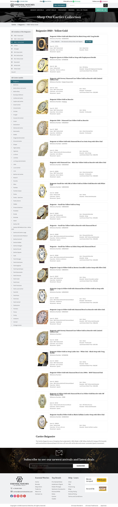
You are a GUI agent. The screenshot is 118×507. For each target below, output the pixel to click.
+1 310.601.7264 (22, 1)
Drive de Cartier (16, 141)
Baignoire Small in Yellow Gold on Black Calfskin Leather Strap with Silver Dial (77, 414)
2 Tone (14, 45)
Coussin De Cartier (17, 118)
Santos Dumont (16, 239)
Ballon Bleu (15, 91)
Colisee (14, 111)
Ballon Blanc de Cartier (18, 88)
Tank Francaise (16, 285)
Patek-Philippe (56, 486)
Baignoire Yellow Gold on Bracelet (61, 99)
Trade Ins (38, 489)
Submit (105, 5)
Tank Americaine (16, 262)
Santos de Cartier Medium (19, 236)
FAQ (69, 484)
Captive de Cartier (17, 101)
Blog (69, 489)
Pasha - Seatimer (17, 197)
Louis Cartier (15, 167)
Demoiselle (15, 131)
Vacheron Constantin (58, 489)
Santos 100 (15, 224)
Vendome (15, 318)
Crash (14, 121)
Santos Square (16, 252)
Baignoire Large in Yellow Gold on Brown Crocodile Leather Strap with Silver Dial (78, 267)
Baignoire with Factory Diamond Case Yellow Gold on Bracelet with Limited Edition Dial (76, 79)
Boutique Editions (17, 95)
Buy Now (89, 41)
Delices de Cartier (17, 128)
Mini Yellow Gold (17, 59)
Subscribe (81, 466)
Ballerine (14, 85)
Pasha (14, 194)
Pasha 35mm (16, 201)
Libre (13, 164)
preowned (62, 10)
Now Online (47, 1)
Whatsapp (76, 1)
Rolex (53, 493)
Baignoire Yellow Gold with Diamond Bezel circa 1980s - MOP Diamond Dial (76, 372)
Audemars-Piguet (57, 484)
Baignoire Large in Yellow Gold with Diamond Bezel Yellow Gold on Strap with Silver (77, 289)
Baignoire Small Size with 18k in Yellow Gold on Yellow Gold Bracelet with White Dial (77, 184)
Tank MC (14, 292)
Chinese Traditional (92, 505)
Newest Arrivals (37, 10)
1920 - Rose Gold (17, 36)
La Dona (14, 154)
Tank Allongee (16, 259)
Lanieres (14, 158)
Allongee (15, 49)
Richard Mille (56, 491)
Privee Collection (17, 207)
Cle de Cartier (16, 108)
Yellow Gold (15, 69)
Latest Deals (51, 10)
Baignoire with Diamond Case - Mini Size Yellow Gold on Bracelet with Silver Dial (78, 162)
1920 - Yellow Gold (17, 42)
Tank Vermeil (15, 302)
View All (13, 72)
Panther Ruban (16, 191)
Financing (71, 486)
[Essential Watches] (22, 5)
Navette (14, 181)
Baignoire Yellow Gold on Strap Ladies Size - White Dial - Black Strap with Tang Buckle (77, 352)
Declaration (15, 124)
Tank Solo (15, 298)
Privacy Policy (72, 491)
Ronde (14, 214)
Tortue (14, 312)
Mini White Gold (17, 55)
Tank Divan (15, 282)
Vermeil (14, 322)
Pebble (14, 204)
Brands (71, 10)
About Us (101, 10)
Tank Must (15, 295)
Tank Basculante (16, 272)
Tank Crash (15, 279)
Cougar (14, 114)
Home (37, 482)
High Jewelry (15, 148)
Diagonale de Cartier (18, 138)
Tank (13, 255)
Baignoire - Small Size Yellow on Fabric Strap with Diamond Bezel (72, 246)
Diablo (14, 134)
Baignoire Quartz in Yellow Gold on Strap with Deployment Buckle (73, 57)
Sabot (14, 220)
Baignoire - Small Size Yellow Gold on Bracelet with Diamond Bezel (73, 225)
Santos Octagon (16, 245)
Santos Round (16, 249)
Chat (69, 482)
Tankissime (15, 305)
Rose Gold (15, 62)
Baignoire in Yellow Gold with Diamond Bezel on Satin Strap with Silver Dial (76, 141)
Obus (13, 184)
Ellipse (14, 144)
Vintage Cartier (16, 325)
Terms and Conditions (75, 496)
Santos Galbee (16, 242)
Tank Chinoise (16, 275)
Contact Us (38, 493)
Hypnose (14, 151)
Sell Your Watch (59, 5)
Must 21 (14, 177)
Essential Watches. (28, 505)
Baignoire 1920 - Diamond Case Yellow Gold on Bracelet (69, 120)
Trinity (14, 315)
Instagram (104, 1)
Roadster (14, 211)
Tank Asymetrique (17, 269)
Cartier (54, 496)
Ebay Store (38, 486)
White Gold (15, 65)
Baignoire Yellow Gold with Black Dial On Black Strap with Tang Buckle (74, 36)
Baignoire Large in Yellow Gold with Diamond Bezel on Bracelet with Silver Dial (77, 309)
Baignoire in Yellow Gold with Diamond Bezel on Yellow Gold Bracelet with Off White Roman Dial (77, 394)
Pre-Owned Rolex (57, 482)
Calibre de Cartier (17, 98)
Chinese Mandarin (77, 505)
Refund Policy (72, 493)
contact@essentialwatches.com (22, 492)
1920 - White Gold (17, 39)
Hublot (54, 498)
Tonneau (14, 308)
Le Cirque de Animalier (18, 161)
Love (13, 171)
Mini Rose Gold (16, 52)
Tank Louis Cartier (17, 289)
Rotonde (14, 217)
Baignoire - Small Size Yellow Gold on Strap (65, 204)
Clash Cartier (16, 104)
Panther (14, 187)
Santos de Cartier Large (18, 232)
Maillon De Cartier (17, 174)
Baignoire (15, 81)
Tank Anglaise (16, 265)
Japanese (103, 505)
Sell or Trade (82, 10)
